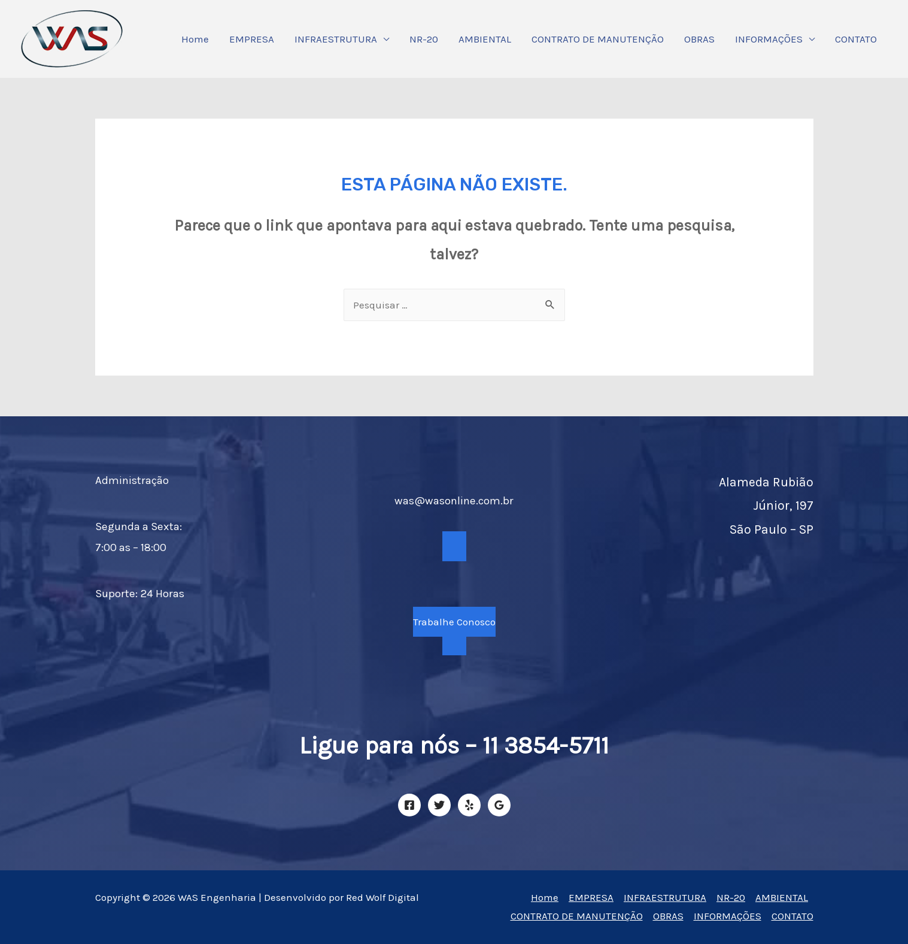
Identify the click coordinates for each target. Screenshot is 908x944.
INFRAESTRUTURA (335, 39)
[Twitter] (439, 805)
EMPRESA (251, 39)
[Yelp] (469, 805)
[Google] (499, 805)
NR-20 (423, 39)
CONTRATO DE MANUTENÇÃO (598, 39)
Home (195, 39)
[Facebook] (409, 805)
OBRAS (699, 39)
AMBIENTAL (484, 39)
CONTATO (856, 39)
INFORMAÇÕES (769, 39)
